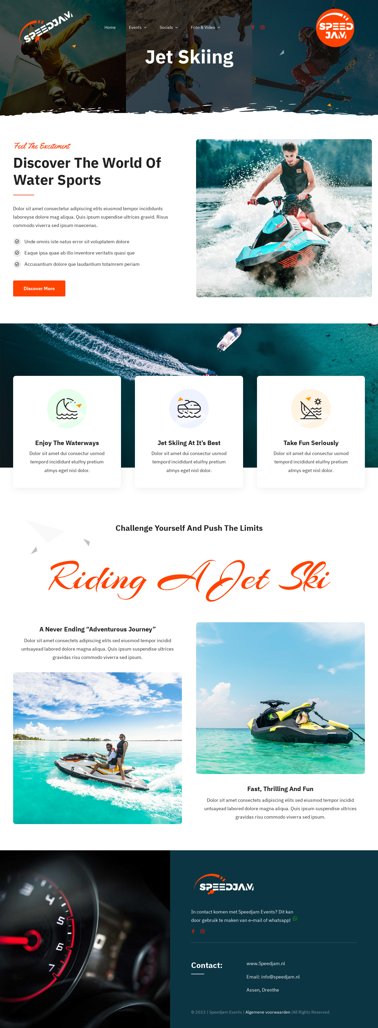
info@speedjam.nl (280, 977)
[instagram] (262, 27)
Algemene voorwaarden (267, 1012)
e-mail (255, 920)
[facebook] (253, 27)
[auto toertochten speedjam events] (335, 6)
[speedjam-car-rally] (46, 11)
